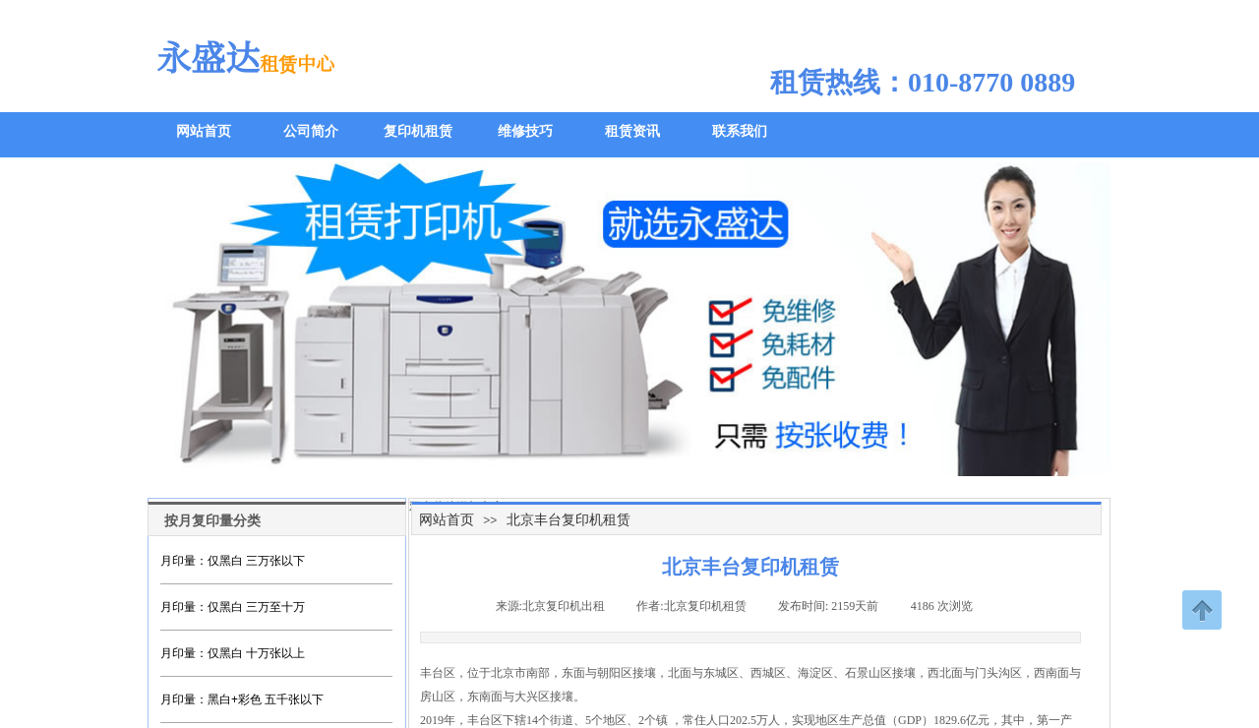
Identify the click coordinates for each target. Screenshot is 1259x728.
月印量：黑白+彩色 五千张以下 (242, 699)
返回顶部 (1202, 610)
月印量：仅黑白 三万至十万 (232, 607)
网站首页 (446, 519)
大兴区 (532, 696)
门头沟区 (998, 673)
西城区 (768, 673)
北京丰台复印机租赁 (568, 519)
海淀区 (815, 673)
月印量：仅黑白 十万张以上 (232, 653)
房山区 (437, 696)
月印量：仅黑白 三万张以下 (232, 561)
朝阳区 (614, 673)
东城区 (721, 673)
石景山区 (868, 673)
